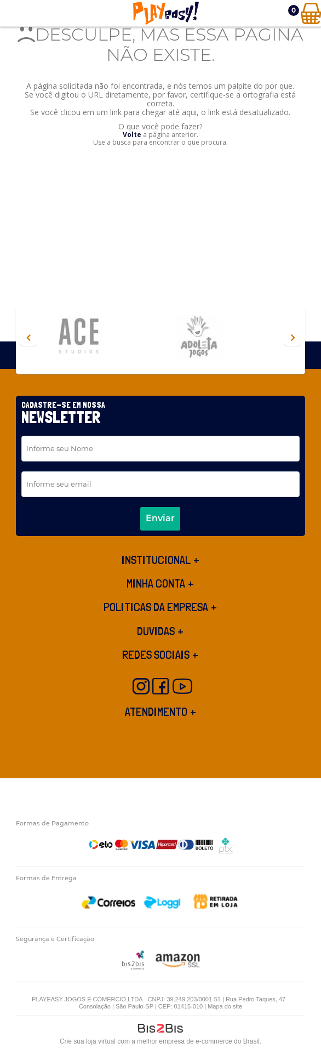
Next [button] (292, 337)
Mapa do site (225, 1006)
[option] (100, 338)
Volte (132, 134)
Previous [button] (28, 337)
